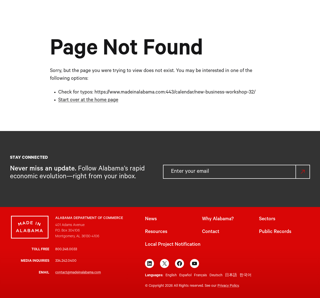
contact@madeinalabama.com (78, 273)
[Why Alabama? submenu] (147, 12)
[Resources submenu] (206, 12)
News (151, 219)
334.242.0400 (65, 261)
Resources (156, 232)
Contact (210, 232)
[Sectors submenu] (174, 12)
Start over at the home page (88, 100)
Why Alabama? (218, 219)
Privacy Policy (228, 286)
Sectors (267, 219)
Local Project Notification (172, 245)
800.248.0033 (66, 250)
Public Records (275, 232)
